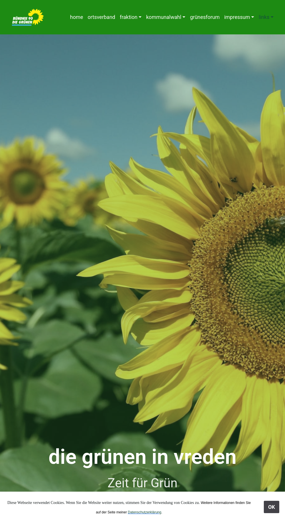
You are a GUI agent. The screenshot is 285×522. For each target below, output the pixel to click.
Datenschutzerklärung (144, 512)
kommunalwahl (163, 17)
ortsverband (101, 17)
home (76, 17)
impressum (237, 17)
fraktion (128, 17)
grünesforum (204, 17)
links (264, 17)
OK (271, 507)
